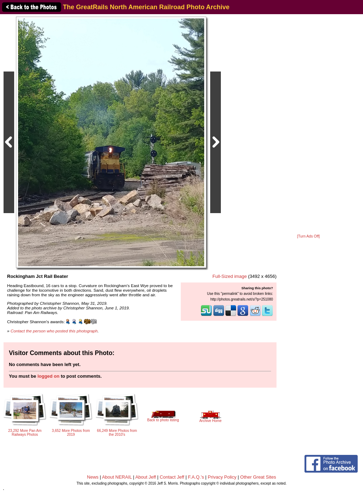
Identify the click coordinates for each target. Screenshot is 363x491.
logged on (49, 376)
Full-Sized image (229, 276)
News (93, 477)
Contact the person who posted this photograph (54, 331)
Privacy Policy (222, 477)
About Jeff (145, 477)
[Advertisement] (308, 124)
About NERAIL (117, 477)
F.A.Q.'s (196, 477)
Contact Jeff (172, 477)
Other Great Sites (258, 477)
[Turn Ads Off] (308, 236)
